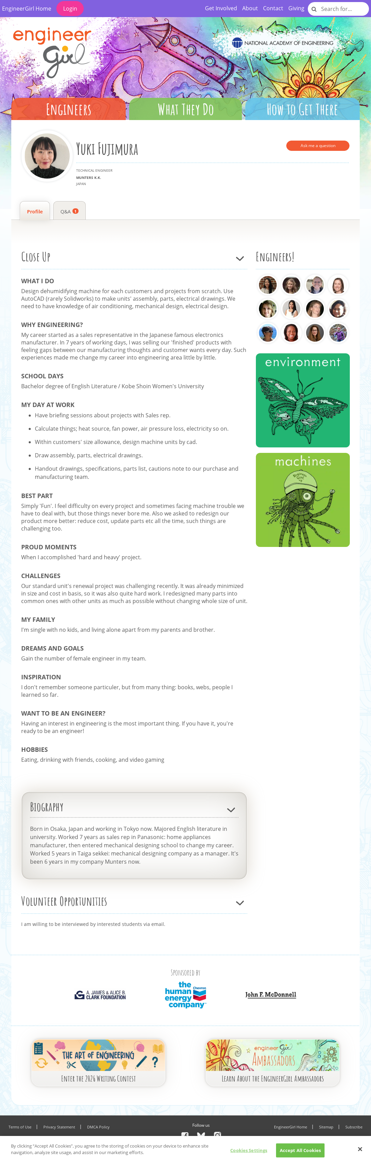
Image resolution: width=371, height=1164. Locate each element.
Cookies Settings (248, 1153)
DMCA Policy (98, 1126)
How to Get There (302, 109)
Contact (273, 8)
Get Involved (221, 8)
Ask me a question (318, 145)
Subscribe (353, 1126)
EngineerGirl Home (26, 8)
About (250, 8)
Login (70, 8)
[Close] (360, 1152)
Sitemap (326, 1126)
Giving (296, 8)
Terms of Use (20, 1126)
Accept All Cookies (300, 1153)
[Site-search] (314, 9)
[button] (69, 106)
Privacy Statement (59, 1126)
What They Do (185, 109)
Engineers (68, 109)
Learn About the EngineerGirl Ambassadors (273, 1078)
